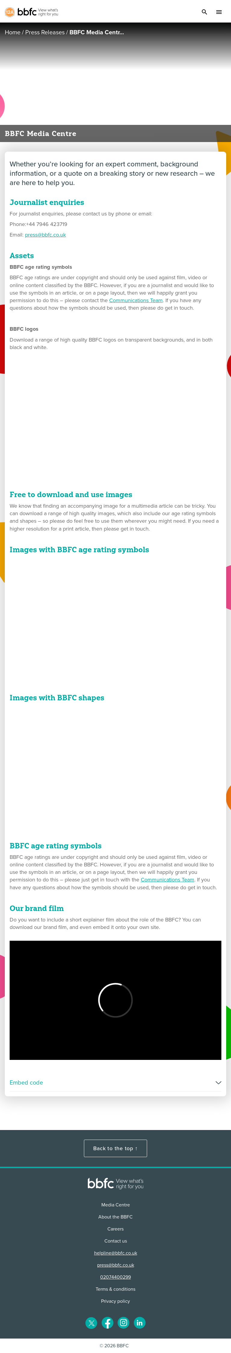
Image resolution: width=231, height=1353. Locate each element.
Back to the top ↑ (115, 1148)
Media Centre (115, 1205)
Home (12, 32)
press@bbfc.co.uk (45, 234)
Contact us (115, 1241)
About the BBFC (115, 1217)
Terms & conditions (115, 1289)
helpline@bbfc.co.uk (115, 1253)
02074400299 (115, 1277)
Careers (115, 1229)
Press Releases (45, 32)
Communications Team (136, 300)
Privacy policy (115, 1301)
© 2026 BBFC (114, 1345)
